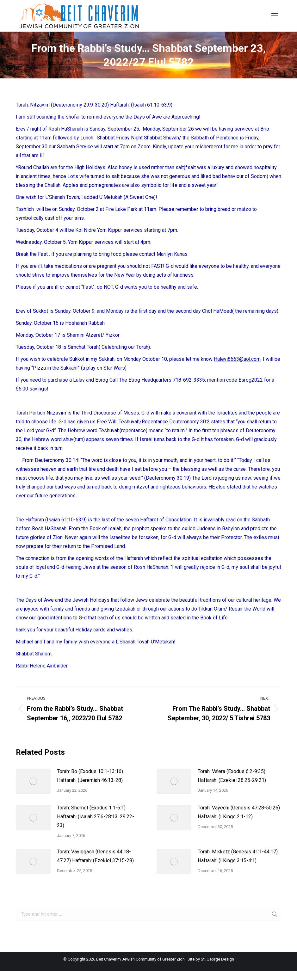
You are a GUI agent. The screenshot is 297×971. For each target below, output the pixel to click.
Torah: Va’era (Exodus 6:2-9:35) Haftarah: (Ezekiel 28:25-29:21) (232, 775)
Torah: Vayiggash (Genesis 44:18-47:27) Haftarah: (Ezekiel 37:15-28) (95, 856)
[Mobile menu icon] (275, 15)
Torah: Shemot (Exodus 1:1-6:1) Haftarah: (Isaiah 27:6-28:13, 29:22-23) (95, 816)
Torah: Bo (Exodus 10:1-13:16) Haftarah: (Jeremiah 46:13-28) (90, 775)
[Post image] (33, 781)
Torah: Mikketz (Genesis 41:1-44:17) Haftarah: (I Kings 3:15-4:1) (238, 856)
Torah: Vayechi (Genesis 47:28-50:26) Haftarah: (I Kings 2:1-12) (239, 812)
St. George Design (217, 959)
